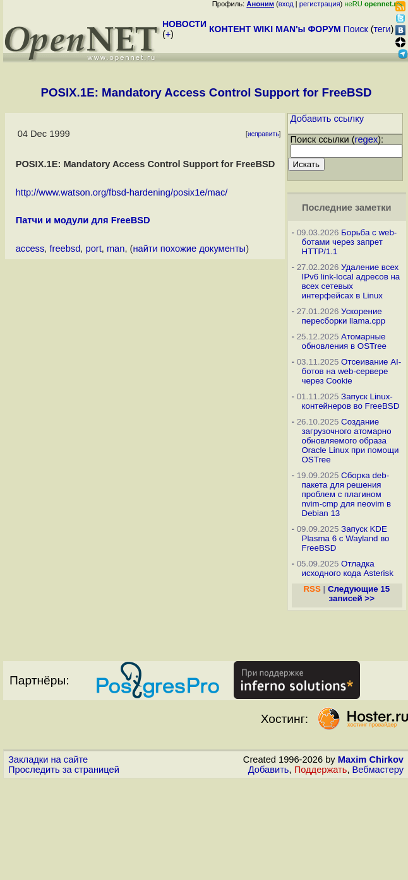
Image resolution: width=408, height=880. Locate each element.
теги (382, 29)
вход (286, 4)
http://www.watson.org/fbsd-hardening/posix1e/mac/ (122, 192)
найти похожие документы (189, 248)
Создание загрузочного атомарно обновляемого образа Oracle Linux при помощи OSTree (350, 440)
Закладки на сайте (48, 759)
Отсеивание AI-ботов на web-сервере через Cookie (352, 371)
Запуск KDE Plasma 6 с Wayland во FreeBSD (346, 538)
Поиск (356, 29)
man (116, 248)
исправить (263, 134)
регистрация (319, 4)
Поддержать (320, 770)
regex (366, 139)
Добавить (268, 770)
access (30, 248)
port (93, 248)
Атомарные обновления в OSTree (344, 341)
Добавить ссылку (327, 119)
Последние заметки (347, 207)
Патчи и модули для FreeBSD (83, 220)
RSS (311, 589)
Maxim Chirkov (371, 759)
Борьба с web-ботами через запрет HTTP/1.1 (349, 242)
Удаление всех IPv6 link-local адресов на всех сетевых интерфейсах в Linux (351, 281)
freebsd (64, 248)
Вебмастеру (378, 770)
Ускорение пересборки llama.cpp (344, 316)
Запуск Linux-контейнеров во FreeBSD (351, 401)
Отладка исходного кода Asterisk (347, 568)
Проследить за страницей (63, 770)
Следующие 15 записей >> (359, 593)
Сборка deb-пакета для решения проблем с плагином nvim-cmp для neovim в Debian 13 (347, 494)
